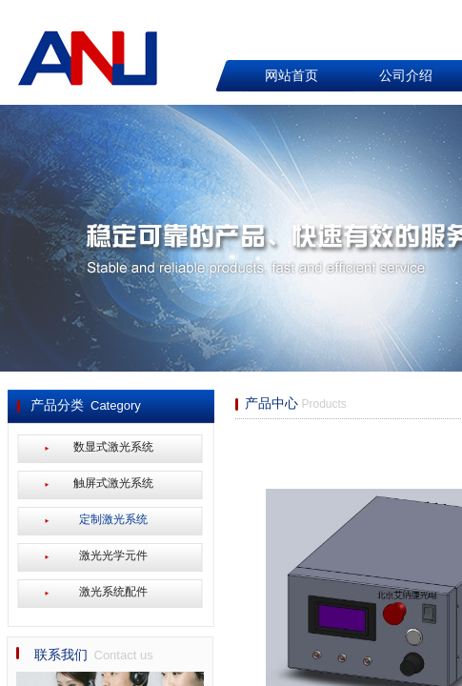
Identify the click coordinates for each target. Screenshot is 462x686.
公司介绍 (405, 76)
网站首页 (291, 76)
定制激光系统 (113, 519)
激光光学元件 (113, 555)
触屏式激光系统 (113, 483)
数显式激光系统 (113, 447)
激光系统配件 (113, 591)
